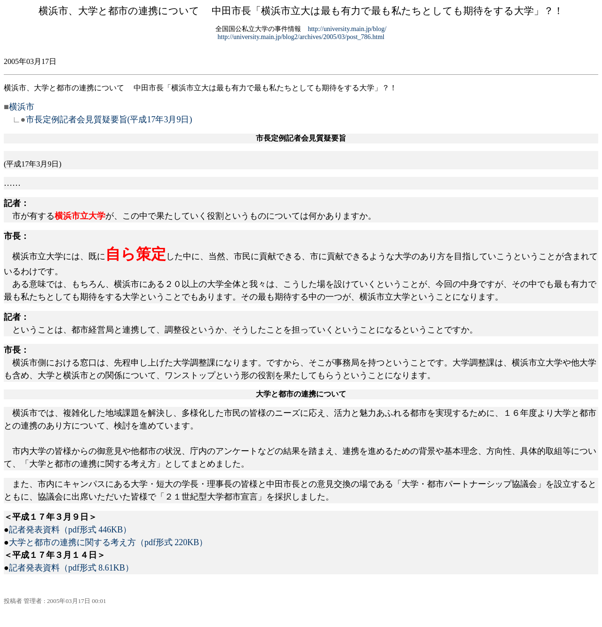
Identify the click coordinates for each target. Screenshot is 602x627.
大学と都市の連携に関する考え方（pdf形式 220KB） (108, 542)
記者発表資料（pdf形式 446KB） (70, 529)
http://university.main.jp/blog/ (347, 28)
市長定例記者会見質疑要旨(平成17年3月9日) (109, 119)
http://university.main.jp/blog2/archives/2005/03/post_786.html (301, 36)
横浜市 (21, 106)
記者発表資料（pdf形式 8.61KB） (71, 567)
